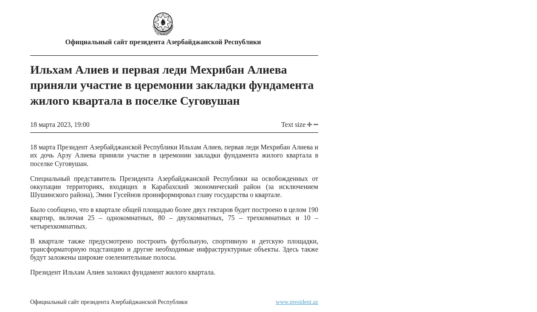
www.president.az (297, 302)
